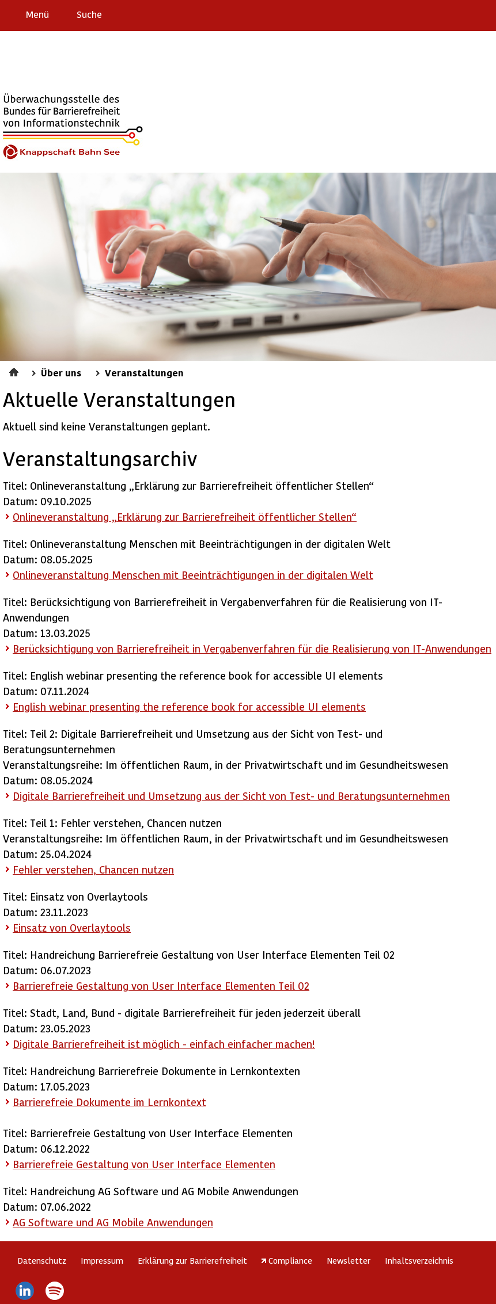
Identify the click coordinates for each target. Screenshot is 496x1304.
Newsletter (348, 1260)
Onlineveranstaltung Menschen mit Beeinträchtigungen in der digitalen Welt (193, 575)
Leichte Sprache (482, 13)
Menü (37, 14)
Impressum (102, 1260)
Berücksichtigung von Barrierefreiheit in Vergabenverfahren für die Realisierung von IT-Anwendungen (252, 648)
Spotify (55, 1291)
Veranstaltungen (144, 372)
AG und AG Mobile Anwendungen (113, 1222)
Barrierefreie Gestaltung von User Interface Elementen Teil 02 (161, 985)
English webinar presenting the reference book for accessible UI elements (189, 706)
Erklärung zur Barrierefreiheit (192, 1260)
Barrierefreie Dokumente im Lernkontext (109, 1102)
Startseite (15, 370)
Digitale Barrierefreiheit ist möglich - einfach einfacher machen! (164, 1044)
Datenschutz (41, 1260)
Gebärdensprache (461, 13)
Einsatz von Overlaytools (72, 927)
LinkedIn (24, 1291)
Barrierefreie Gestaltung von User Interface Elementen (144, 1164)
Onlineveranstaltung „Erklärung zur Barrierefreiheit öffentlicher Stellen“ (185, 516)
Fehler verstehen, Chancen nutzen (93, 869)
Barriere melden (438, 13)
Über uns (61, 372)
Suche (89, 14)
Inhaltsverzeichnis (419, 1260)
